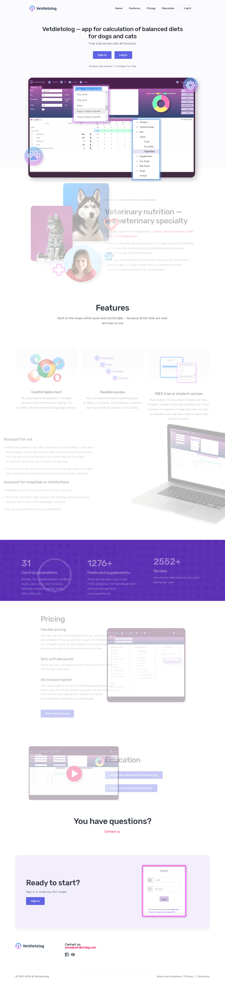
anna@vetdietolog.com (80, 947)
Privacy (189, 976)
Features (134, 8)
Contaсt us (112, 831)
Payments (204, 976)
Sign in (102, 54)
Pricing (151, 8)
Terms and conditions (169, 976)
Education (168, 8)
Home (118, 8)
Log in (187, 8)
